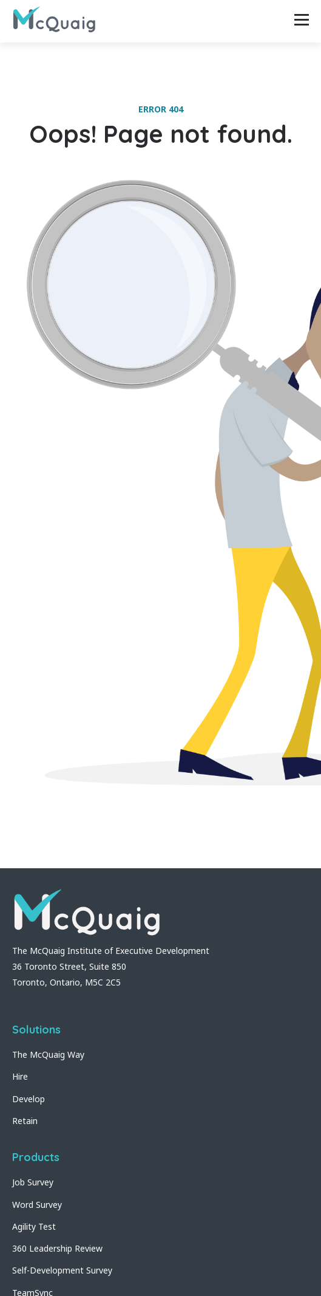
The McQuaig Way (48, 1054)
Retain (25, 1121)
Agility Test (34, 1226)
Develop (28, 1099)
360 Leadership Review (57, 1248)
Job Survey (32, 1182)
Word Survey (37, 1204)
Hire (20, 1076)
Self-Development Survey (62, 1270)
